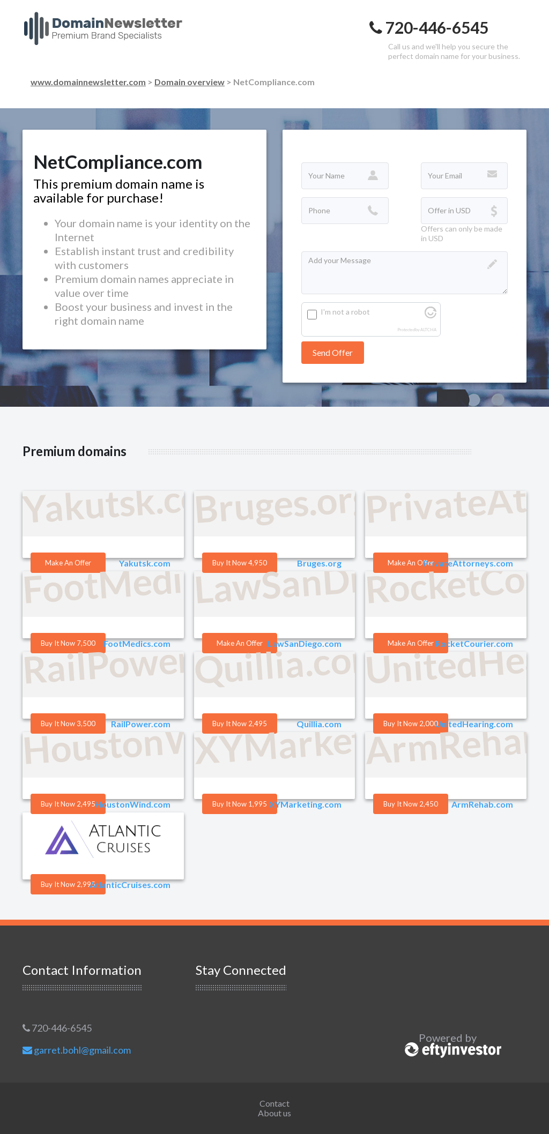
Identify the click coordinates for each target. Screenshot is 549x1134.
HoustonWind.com (132, 804)
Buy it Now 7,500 (68, 643)
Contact (274, 1103)
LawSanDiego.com (305, 643)
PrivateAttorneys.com (468, 563)
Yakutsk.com (144, 563)
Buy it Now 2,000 (410, 723)
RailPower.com (140, 724)
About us (274, 1113)
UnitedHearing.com (474, 724)
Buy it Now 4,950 (239, 562)
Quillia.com (319, 724)
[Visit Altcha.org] (430, 315)
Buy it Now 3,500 (68, 723)
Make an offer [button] (68, 562)
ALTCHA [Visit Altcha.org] (428, 329)
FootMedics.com (136, 643)
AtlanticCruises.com (130, 884)
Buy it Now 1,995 (239, 804)
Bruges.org (319, 563)
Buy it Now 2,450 (410, 804)
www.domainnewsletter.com (88, 82)
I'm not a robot (345, 311)
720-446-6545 (57, 1028)
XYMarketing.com (305, 804)
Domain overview (189, 82)
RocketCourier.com (474, 643)
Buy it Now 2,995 (68, 884)
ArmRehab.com (482, 804)
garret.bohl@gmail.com (77, 1050)
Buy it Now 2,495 (239, 723)
